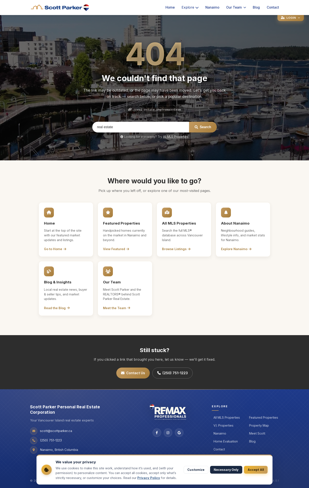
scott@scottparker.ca (56, 431)
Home (170, 7)
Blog (256, 7)
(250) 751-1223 (172, 373)
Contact (273, 7)
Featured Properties (263, 417)
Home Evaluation (226, 441)
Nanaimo (212, 7)
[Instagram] (168, 432)
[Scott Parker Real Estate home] (60, 7)
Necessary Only (226, 469)
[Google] (179, 432)
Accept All (256, 469)
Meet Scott (257, 433)
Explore (190, 7)
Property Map (259, 425)
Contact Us (133, 373)
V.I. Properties (223, 425)
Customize (195, 469)
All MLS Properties (175, 136)
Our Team (236, 7)
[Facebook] (157, 432)
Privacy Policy (148, 478)
